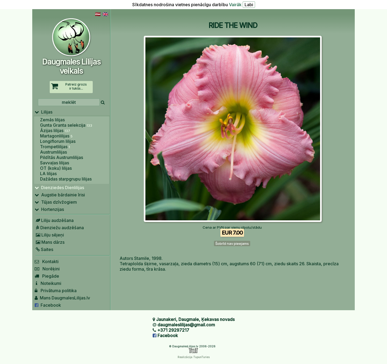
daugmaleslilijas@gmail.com (186, 324)
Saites (44, 249)
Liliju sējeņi (49, 235)
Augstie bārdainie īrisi (60, 194)
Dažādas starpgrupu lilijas (66, 179)
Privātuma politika (56, 290)
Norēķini (47, 268)
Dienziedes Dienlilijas (59, 187)
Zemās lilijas (52, 119)
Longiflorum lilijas (58, 141)
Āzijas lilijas (55, 130)
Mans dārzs (49, 242)
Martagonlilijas (56, 136)
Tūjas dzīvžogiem (56, 202)
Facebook (48, 305)
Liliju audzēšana (54, 220)
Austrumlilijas (53, 152)
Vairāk (235, 4)
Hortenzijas (49, 209)
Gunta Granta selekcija (66, 125)
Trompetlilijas (55, 146)
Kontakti (47, 261)
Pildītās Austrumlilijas (61, 157)
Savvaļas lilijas (54, 162)
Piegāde (47, 276)
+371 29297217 (173, 330)
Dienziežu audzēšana (59, 227)
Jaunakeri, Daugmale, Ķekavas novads (195, 319)
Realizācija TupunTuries (194, 357)
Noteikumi (48, 283)
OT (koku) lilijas (56, 168)
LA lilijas (48, 173)
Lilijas (43, 112)
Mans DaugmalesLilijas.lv (62, 298)
